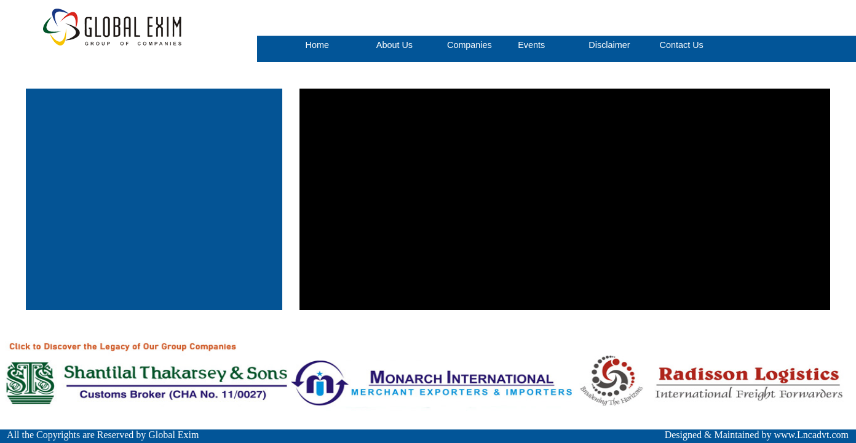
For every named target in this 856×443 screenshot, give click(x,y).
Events (531, 45)
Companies (469, 45)
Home (317, 45)
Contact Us (681, 45)
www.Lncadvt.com (811, 434)
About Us (394, 45)
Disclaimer (609, 45)
